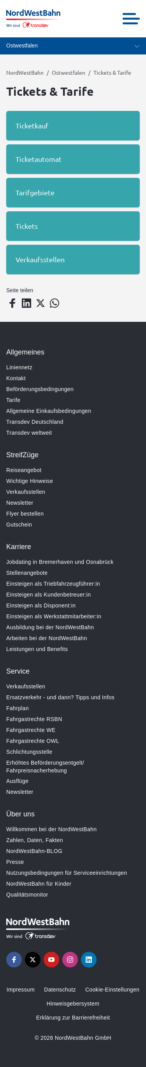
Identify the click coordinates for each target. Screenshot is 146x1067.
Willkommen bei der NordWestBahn (51, 829)
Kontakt (16, 378)
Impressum (21, 989)
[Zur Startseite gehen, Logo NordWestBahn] (33, 19)
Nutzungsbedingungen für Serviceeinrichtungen (66, 873)
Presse (15, 862)
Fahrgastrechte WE (31, 730)
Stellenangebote (26, 573)
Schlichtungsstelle (29, 752)
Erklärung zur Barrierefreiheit (73, 1017)
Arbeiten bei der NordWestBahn (46, 638)
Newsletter (19, 503)
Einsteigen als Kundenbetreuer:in (48, 594)
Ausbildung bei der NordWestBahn (50, 627)
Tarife (13, 400)
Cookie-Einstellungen (112, 989)
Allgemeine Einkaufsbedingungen (48, 411)
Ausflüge (17, 781)
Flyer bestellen (25, 514)
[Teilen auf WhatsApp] (54, 303)
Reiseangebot (24, 470)
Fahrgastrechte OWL (32, 741)
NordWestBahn (25, 72)
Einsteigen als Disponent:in (41, 605)
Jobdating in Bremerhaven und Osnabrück (60, 562)
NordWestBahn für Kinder (38, 884)
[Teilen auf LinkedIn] (26, 303)
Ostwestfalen (68, 72)
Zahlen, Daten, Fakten (34, 840)
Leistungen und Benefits (37, 649)
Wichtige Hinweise (29, 481)
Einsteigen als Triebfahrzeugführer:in (53, 584)
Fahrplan (17, 708)
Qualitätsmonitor (27, 895)
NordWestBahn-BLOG (34, 851)
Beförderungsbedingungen (40, 389)
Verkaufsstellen (25, 492)
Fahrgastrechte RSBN (34, 719)
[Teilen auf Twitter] (40, 303)
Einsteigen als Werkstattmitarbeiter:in (53, 616)
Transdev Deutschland (34, 422)
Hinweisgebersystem (73, 1003)
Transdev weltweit (29, 433)
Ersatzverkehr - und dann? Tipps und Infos (60, 697)
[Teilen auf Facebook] (12, 303)
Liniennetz (19, 367)
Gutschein (19, 524)
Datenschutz (60, 989)
